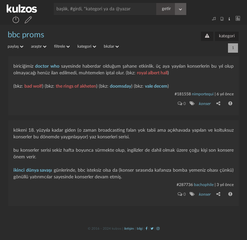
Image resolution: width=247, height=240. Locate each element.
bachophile (204, 185)
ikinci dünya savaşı (32, 170)
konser (204, 104)
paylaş (15, 46)
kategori (227, 36)
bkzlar (111, 46)
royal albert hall (152, 73)
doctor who (47, 66)
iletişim (129, 228)
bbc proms (26, 35)
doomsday (120, 86)
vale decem (156, 86)
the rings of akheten (76, 86)
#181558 (183, 94)
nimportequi (203, 94)
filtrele (62, 46)
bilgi (140, 228)
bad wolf (33, 86)
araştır (38, 46)
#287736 (185, 185)
